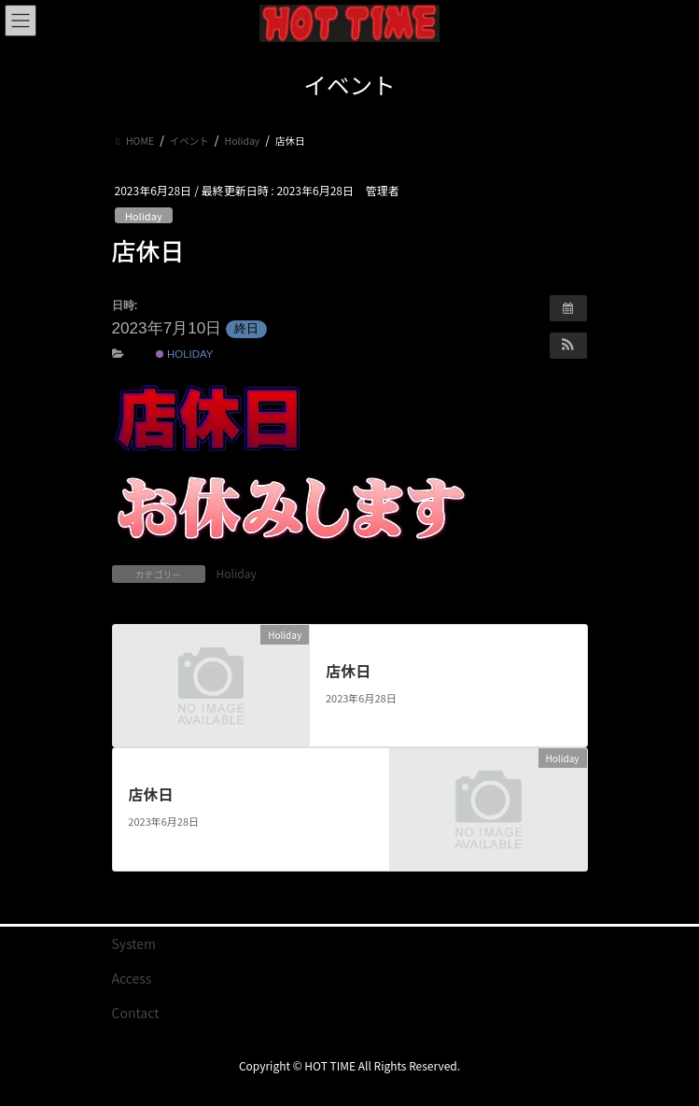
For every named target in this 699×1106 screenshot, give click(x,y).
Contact (136, 1012)
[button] (568, 346)
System (134, 943)
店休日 (348, 670)
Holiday (143, 215)
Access (132, 978)
